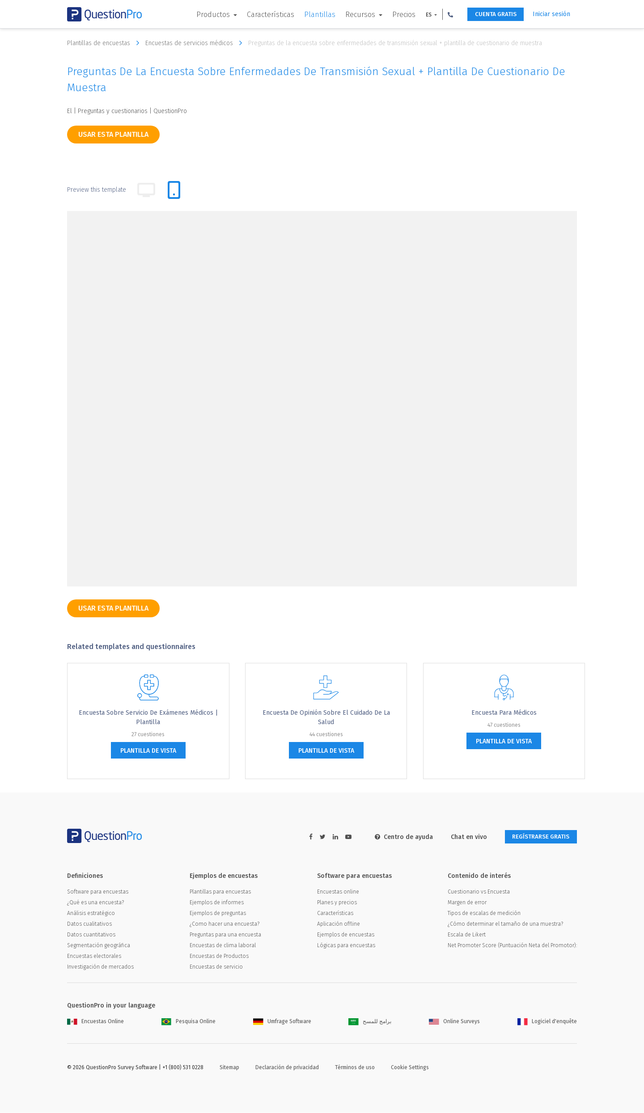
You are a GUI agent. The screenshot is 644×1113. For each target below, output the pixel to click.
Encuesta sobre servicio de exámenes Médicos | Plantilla (148, 717)
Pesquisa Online (188, 1022)
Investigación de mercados (100, 967)
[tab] (174, 190)
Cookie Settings (410, 1068)
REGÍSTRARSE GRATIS (537, 837)
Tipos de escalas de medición (484, 914)
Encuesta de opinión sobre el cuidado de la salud (326, 717)
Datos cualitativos (89, 924)
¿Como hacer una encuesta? (224, 924)
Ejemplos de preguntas (218, 914)
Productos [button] (207, 14)
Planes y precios (337, 903)
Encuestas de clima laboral (223, 946)
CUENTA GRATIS (492, 14)
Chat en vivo (462, 837)
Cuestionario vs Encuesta (479, 892)
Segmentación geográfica (98, 946)
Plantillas (313, 14)
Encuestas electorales (94, 956)
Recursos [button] (355, 14)
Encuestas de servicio (216, 967)
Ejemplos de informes (217, 903)
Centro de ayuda (397, 837)
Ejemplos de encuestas (345, 935)
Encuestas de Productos (219, 956)
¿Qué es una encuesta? (95, 903)
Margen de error (467, 903)
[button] (444, 14)
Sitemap (229, 1068)
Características (264, 14)
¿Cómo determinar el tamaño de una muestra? (505, 924)
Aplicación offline (338, 924)
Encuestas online (338, 892)
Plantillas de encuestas (105, 43)
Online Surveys (454, 1022)
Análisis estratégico (91, 914)
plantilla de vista (148, 751)
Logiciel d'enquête (547, 1022)
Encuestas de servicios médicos (195, 43)
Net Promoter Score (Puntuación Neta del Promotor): (512, 946)
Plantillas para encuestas (220, 892)
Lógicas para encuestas (346, 946)
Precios (397, 14)
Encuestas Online (95, 1022)
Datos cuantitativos (91, 935)
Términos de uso (355, 1068)
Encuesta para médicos (504, 713)
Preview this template (96, 190)
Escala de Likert (467, 935)
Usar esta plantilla (113, 134)
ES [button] (423, 15)
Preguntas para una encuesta (225, 935)
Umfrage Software (282, 1022)
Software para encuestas (97, 892)
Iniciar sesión (551, 14)
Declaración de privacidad (287, 1068)
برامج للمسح (369, 1022)
